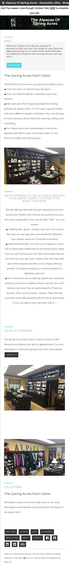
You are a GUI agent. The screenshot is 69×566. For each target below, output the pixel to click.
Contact (37, 538)
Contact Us (11, 355)
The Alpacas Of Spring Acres (45, 22)
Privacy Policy (38, 554)
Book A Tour (12, 538)
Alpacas (24, 532)
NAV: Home (11, 532)
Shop (34, 532)
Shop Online (14, 65)
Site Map (18, 558)
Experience (47, 532)
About (26, 538)
